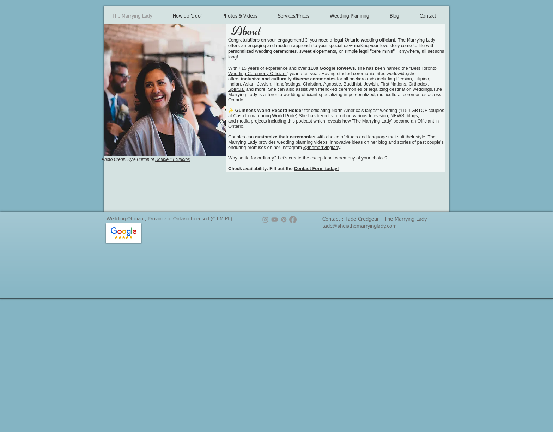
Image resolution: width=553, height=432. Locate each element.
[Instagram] (265, 219)
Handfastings (287, 84)
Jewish (264, 84)
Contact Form (309, 168)
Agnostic (332, 84)
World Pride (284, 115)
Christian (312, 84)
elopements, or (328, 51)
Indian (234, 84)
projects (259, 121)
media (243, 121)
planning (304, 142)
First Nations (393, 84)
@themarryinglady (321, 147)
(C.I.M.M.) (221, 219)
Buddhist (352, 84)
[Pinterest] (283, 219)
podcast (304, 121)
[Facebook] (293, 219)
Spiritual (236, 89)
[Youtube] (274, 219)
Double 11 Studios (172, 159)
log (384, 142)
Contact (332, 219)
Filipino (421, 78)
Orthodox (418, 84)
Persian (404, 78)
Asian (249, 84)
